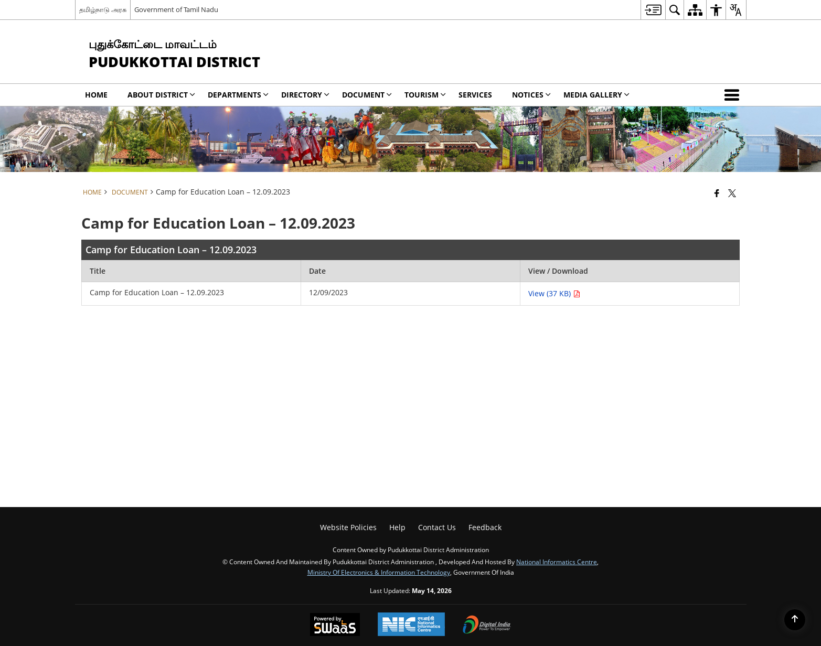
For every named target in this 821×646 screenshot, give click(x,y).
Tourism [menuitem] (425, 95)
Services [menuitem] (475, 95)
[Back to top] (794, 619)
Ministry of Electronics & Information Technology (378, 572)
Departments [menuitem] (238, 95)
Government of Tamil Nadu (176, 9)
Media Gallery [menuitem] (596, 95)
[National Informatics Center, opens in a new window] (411, 625)
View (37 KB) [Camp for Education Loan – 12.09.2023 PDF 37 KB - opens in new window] (554, 293)
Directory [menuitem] (305, 95)
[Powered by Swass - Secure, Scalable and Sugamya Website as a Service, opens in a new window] (335, 625)
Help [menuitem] (397, 527)
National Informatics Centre (556, 561)
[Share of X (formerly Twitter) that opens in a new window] (732, 193)
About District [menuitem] (161, 95)
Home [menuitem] (96, 95)
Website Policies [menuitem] (348, 527)
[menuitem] (653, 9)
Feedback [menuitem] (485, 527)
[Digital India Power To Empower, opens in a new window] (487, 625)
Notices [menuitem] (531, 95)
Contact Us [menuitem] (437, 527)
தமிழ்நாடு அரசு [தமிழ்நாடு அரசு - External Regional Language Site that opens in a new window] (102, 9)
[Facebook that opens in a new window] (716, 193)
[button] (734, 95)
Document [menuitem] (367, 95)
